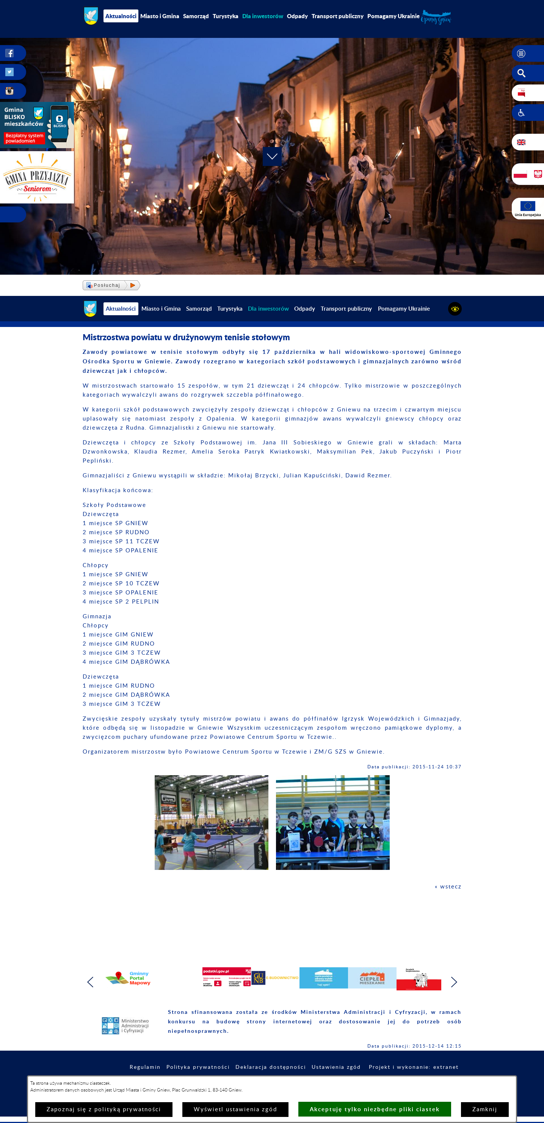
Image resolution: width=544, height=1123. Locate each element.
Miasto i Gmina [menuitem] (159, 16)
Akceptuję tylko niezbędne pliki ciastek (375, 1109)
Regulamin (145, 1067)
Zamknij (484, 1109)
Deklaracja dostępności (270, 1067)
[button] (528, 53)
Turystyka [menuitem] (225, 16)
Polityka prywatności (198, 1067)
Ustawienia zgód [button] (336, 1067)
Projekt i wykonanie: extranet (414, 1067)
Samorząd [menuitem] (196, 16)
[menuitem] (262, 15)
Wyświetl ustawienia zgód (235, 1109)
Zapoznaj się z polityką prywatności (104, 1109)
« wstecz (448, 887)
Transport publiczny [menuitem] (338, 16)
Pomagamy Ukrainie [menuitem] (393, 16)
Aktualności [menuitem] (120, 16)
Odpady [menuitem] (297, 16)
